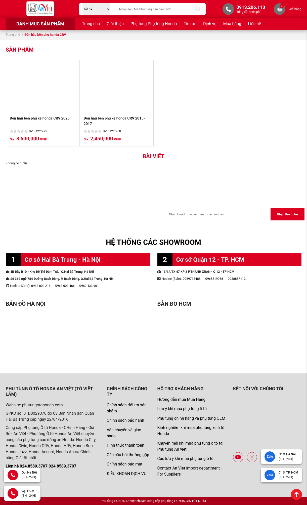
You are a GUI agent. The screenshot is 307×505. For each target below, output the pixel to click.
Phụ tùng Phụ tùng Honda (153, 23)
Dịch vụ (209, 23)
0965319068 (214, 279)
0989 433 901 (89, 286)
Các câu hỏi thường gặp (128, 454)
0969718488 (192, 279)
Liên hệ (254, 23)
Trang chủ (91, 23)
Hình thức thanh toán (125, 445)
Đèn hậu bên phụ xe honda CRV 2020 (40, 118)
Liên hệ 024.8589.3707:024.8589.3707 (41, 466)
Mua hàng (232, 23)
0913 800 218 (41, 286)
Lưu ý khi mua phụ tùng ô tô (182, 408)
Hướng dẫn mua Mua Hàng (181, 399)
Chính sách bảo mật (124, 464)
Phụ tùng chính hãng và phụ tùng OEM (191, 418)
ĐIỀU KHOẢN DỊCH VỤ (126, 473)
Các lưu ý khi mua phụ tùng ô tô (185, 458)
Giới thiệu (115, 23)
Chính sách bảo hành (125, 420)
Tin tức (190, 23)
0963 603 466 (65, 286)
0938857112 (237, 279)
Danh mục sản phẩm (40, 23)
